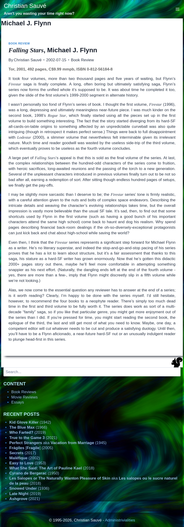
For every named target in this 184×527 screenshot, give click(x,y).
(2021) (33, 438)
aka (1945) (57, 443)
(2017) (22, 453)
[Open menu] (177, 9)
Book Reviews (23, 392)
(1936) (29, 488)
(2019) (27, 432)
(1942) (30, 422)
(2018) (51, 468)
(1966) (28, 427)
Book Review (19, 43)
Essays (17, 402)
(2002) (24, 458)
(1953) (27, 463)
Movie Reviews (24, 397)
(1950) (34, 473)
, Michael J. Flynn (53, 50)
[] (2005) (31, 448)
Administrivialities (120, 520)
